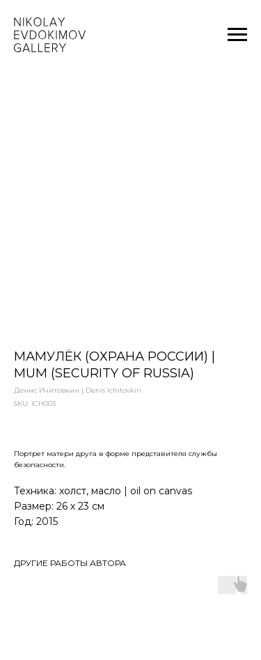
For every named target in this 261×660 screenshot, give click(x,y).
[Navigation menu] (237, 35)
